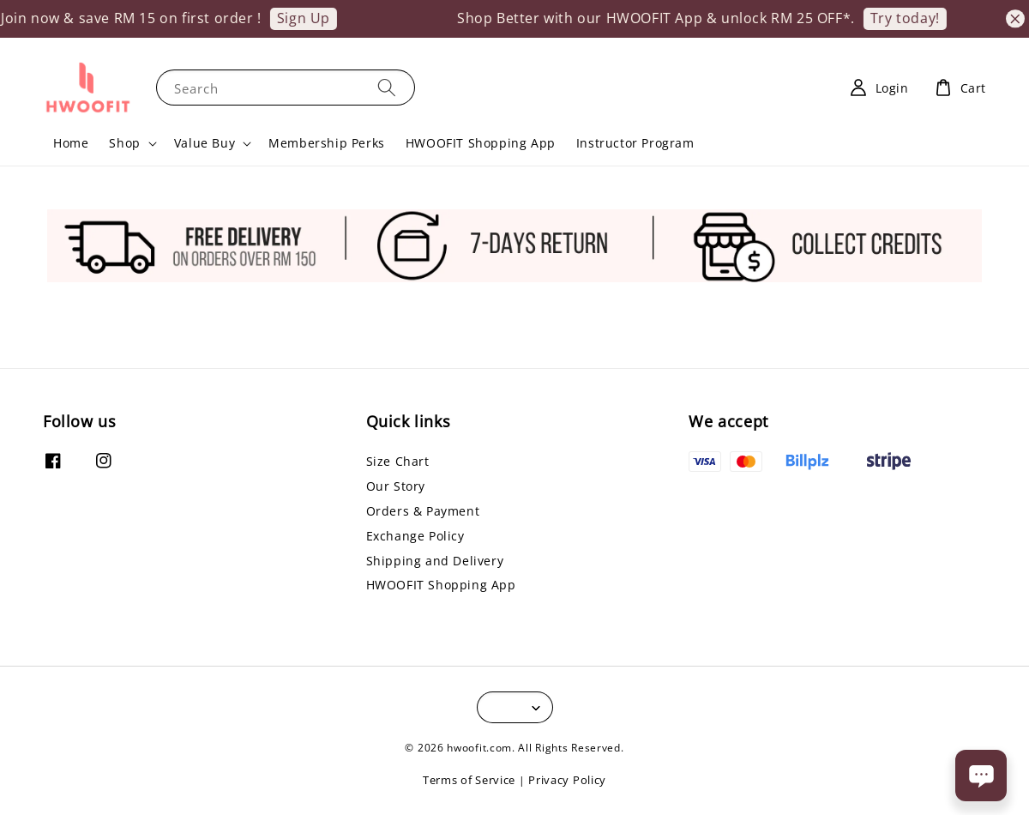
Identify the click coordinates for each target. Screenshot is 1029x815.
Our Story (395, 486)
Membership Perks (326, 143)
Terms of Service (469, 780)
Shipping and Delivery (435, 560)
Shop (124, 143)
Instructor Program (635, 143)
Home (70, 143)
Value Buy (204, 143)
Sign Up (311, 18)
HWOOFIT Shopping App (481, 143)
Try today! (913, 18)
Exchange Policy (415, 536)
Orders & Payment (423, 511)
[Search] (386, 87)
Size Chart (398, 461)
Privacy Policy (567, 780)
